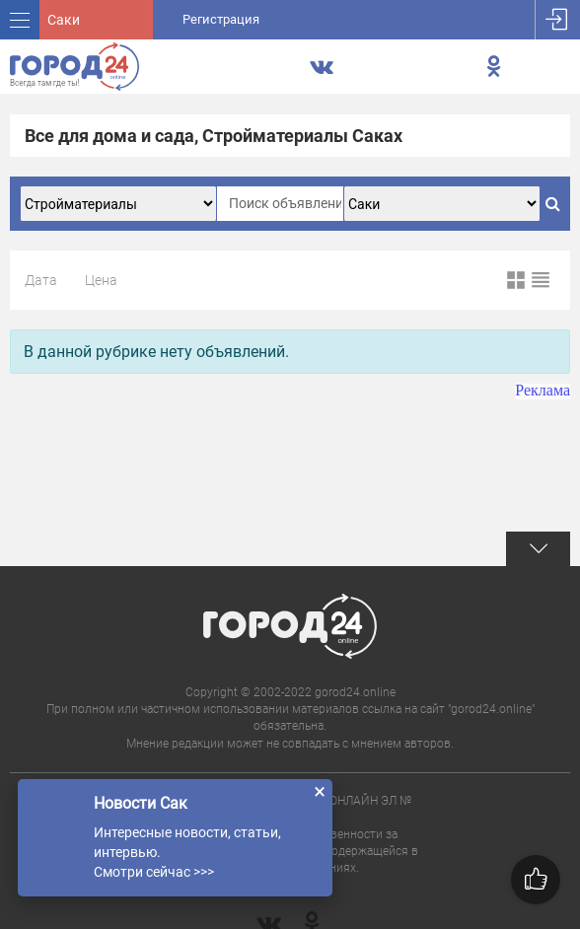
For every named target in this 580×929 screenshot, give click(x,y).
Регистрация (220, 19)
